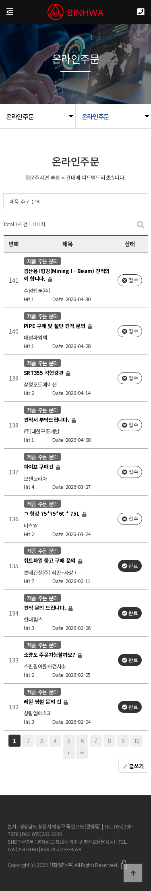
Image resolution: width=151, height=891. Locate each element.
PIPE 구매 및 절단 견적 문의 (55, 326)
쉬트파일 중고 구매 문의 (50, 561)
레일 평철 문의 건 (43, 701)
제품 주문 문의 (25, 201)
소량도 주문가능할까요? (50, 654)
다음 (69, 753)
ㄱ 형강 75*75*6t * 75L (52, 514)
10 (137, 741)
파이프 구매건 (39, 466)
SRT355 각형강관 (44, 373)
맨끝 (82, 753)
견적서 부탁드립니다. (47, 419)
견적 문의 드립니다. (46, 608)
